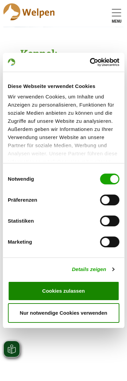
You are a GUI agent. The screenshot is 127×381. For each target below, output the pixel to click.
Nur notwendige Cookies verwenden (63, 313)
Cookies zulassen (63, 291)
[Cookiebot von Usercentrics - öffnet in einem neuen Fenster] (90, 62)
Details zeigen (89, 269)
